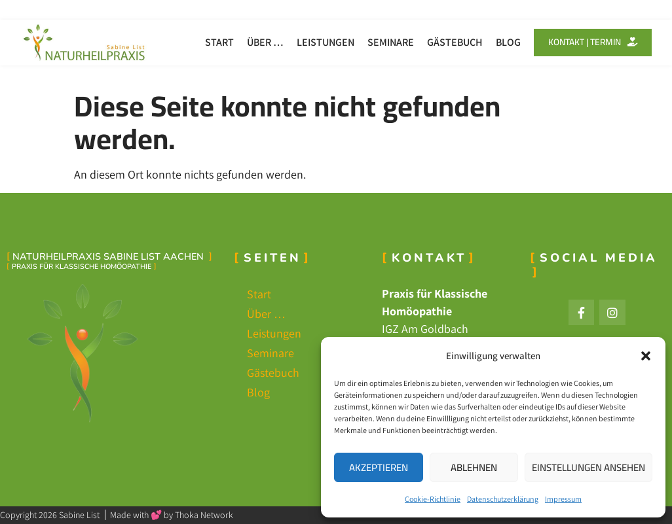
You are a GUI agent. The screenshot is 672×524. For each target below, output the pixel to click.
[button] (645, 355)
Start (213, 42)
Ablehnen (474, 467)
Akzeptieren (378, 467)
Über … (259, 42)
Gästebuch (449, 42)
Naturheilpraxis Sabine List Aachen (109, 256)
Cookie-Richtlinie (432, 499)
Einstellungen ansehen (588, 467)
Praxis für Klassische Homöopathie (81, 266)
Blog (502, 42)
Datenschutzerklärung (502, 499)
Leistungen (319, 42)
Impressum (563, 499)
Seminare (385, 42)
